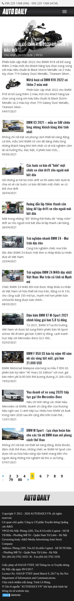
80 (20, 479)
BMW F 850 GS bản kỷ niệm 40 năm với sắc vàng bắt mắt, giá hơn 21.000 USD (49, 358)
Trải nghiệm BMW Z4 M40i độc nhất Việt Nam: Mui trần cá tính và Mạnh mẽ (49, 277)
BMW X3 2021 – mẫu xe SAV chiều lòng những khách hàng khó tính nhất (48, 127)
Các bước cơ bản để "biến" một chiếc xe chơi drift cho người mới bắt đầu (47, 170)
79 (11, 479)
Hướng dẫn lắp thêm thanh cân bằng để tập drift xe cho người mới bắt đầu (48, 209)
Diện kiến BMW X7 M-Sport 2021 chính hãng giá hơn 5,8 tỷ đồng (47, 317)
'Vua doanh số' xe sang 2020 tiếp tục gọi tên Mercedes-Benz (47, 394)
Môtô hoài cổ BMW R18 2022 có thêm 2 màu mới (47, 82)
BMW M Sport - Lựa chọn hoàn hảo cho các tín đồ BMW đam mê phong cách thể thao (49, 435)
